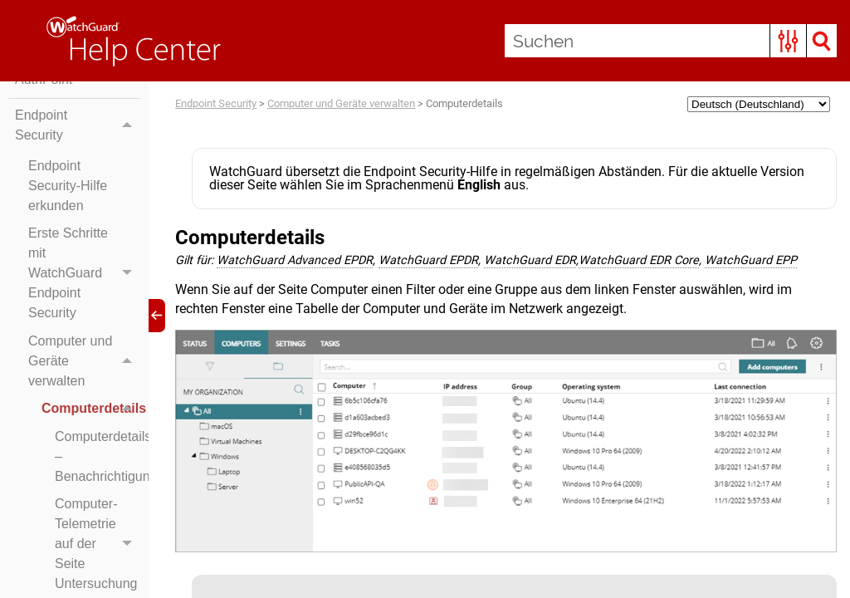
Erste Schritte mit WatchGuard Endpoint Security (84, 274)
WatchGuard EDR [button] (530, 260)
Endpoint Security (77, 125)
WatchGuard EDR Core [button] (639, 260)
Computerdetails (91, 409)
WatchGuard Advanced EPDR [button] (295, 260)
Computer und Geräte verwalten (84, 361)
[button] (788, 40)
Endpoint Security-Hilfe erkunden (67, 186)
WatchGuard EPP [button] (751, 260)
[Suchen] (671, 40)
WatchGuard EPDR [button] (428, 260)
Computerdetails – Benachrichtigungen (97, 456)
